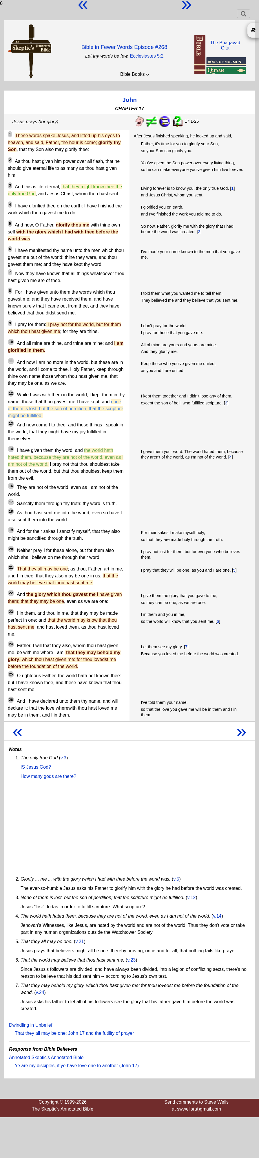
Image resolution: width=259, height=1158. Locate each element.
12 (11, 393)
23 (11, 612)
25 (11, 674)
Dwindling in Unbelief (30, 1025)
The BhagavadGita (225, 45)
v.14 (217, 916)
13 (11, 423)
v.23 (131, 960)
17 (11, 502)
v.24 (40, 992)
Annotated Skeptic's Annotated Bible (46, 1057)
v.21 (79, 941)
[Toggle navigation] (243, 13)
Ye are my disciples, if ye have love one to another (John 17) (77, 1065)
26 (11, 700)
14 (11, 449)
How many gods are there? (48, 776)
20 (11, 549)
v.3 (63, 757)
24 (11, 644)
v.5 (176, 879)
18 (11, 511)
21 (11, 568)
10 (11, 342)
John (129, 99)
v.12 (191, 897)
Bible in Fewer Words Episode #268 (124, 47)
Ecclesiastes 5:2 (147, 56)
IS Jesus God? (36, 767)
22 (11, 593)
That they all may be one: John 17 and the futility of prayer (74, 1033)
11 (11, 361)
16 (11, 486)
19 (11, 530)
